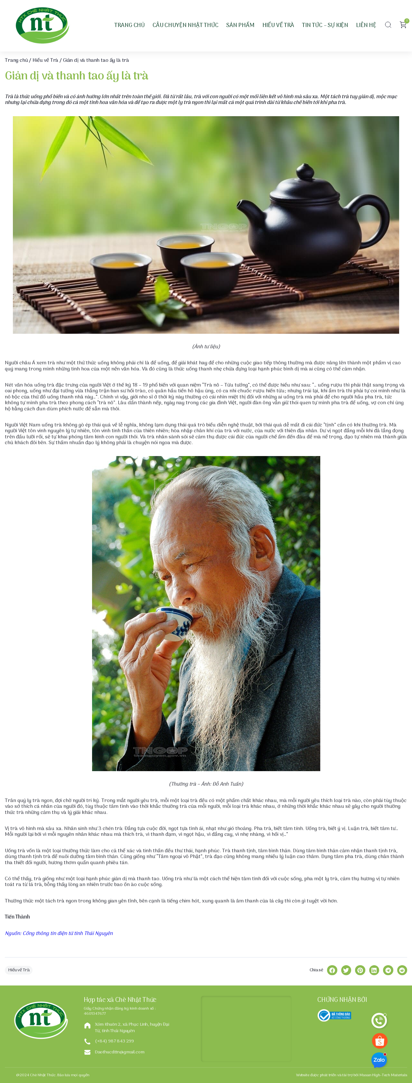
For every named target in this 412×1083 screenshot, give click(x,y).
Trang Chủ (129, 26)
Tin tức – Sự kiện (325, 26)
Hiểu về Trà (278, 26)
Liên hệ (366, 26)
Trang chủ (16, 60)
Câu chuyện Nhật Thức (186, 26)
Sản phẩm (240, 26)
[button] (388, 26)
